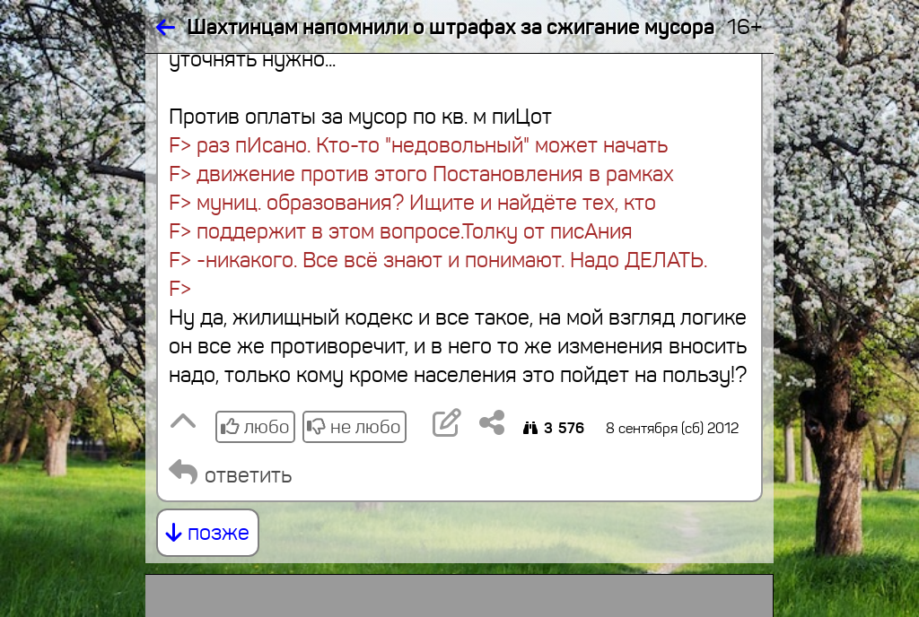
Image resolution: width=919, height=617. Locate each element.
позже (207, 532)
